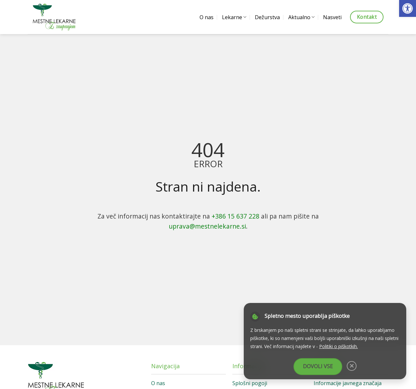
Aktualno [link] (301, 17)
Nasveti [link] (332, 17)
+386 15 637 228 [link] (235, 216)
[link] (407, 8)
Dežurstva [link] (267, 17)
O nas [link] (207, 17)
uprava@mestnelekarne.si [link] (207, 226)
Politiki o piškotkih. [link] (338, 346)
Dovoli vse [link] (318, 366)
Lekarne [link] (234, 17)
